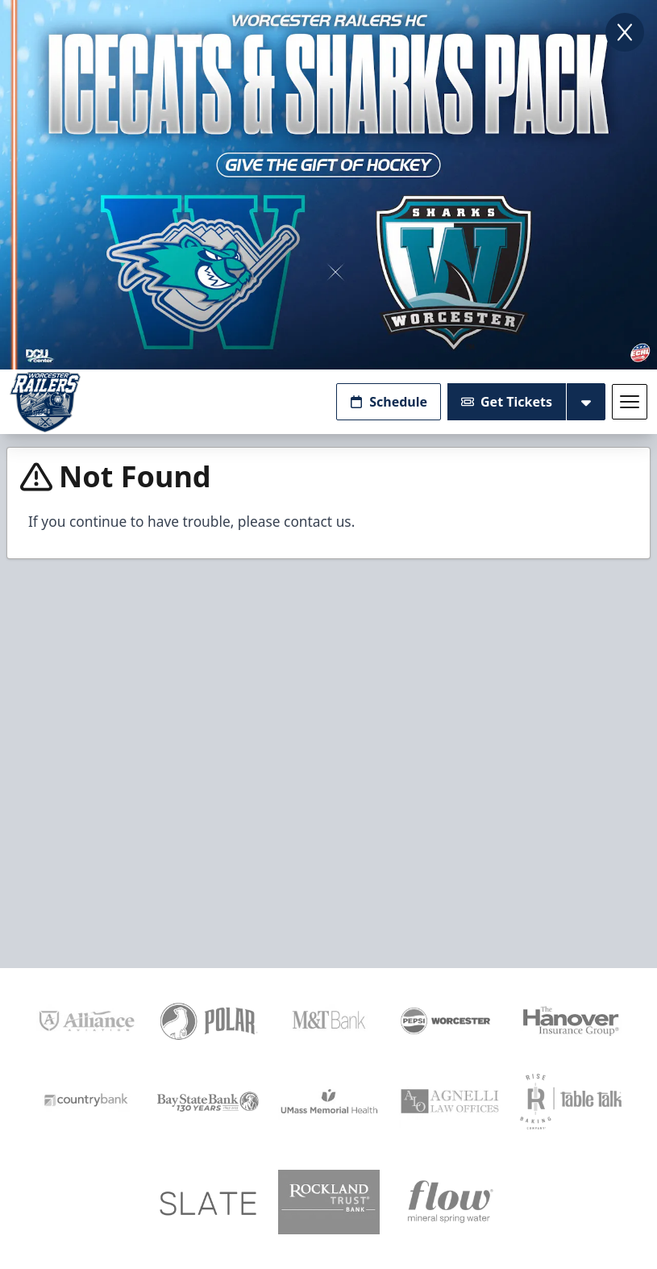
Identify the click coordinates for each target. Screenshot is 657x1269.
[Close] (624, 32)
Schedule (388, 402)
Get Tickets (506, 402)
